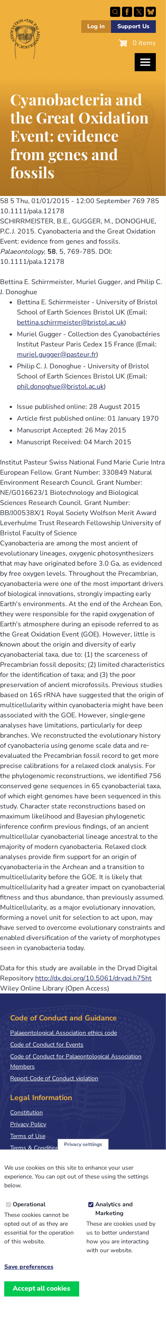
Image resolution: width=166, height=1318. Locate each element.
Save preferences (28, 1277)
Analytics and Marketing (114, 1219)
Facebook (127, 12)
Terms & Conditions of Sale (46, 1148)
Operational (29, 1215)
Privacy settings (83, 1154)
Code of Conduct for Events (46, 1045)
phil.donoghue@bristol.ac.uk (60, 386)
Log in (96, 26)
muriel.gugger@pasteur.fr (56, 354)
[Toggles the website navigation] (145, 62)
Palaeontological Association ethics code (63, 1033)
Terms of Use (27, 1136)
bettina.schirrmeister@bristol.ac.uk (70, 322)
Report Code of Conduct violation (54, 1078)
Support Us (133, 26)
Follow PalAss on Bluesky (151, 12)
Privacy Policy (28, 1124)
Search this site (115, 12)
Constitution (26, 1113)
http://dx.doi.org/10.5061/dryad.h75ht (93, 978)
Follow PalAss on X (139, 12)
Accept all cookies (41, 1299)
